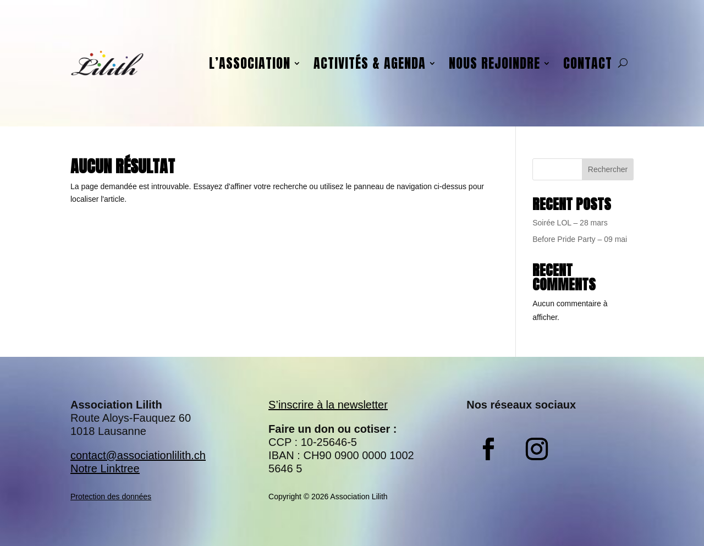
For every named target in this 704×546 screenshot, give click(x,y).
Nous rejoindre (494, 63)
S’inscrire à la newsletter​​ (328, 405)
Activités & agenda (370, 63)
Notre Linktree (105, 468)
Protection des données (110, 496)
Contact (587, 63)
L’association (249, 63)
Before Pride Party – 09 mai (579, 239)
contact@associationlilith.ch (138, 455)
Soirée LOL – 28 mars (569, 222)
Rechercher (608, 169)
